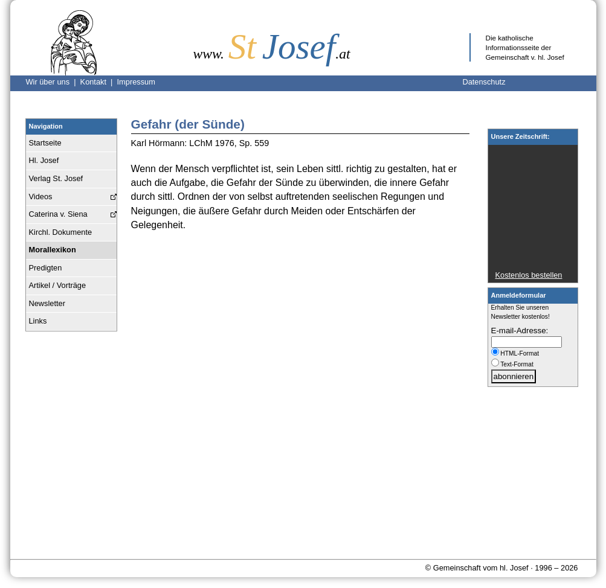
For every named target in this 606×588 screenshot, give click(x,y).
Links (38, 320)
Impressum (136, 81)
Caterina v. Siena (58, 214)
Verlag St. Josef (56, 178)
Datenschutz (483, 81)
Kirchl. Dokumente (60, 232)
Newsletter (47, 303)
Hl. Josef (44, 160)
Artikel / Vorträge (57, 285)
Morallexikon (52, 249)
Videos (41, 196)
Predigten (45, 267)
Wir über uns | (53, 81)
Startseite (45, 142)
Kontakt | (98, 81)
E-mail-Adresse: (520, 330)
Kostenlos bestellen (528, 275)
